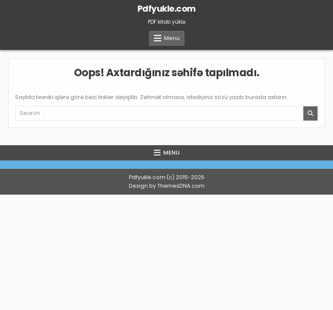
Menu (172, 38)
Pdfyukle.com (166, 9)
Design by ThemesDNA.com (167, 185)
